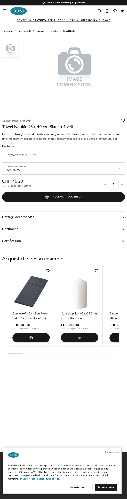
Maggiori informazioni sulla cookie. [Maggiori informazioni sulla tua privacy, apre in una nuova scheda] (40, 479)
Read (8, 146)
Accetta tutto (106, 487)
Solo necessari (112, 452)
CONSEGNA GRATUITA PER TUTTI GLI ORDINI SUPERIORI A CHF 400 (63, 20)
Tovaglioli (40, 31)
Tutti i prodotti (24, 31)
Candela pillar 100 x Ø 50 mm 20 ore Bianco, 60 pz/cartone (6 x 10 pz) (79, 316)
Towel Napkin (69, 31)
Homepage (7, 31)
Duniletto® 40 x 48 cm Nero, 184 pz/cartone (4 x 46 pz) (30, 316)
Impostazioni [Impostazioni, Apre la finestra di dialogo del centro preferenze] (77, 487)
